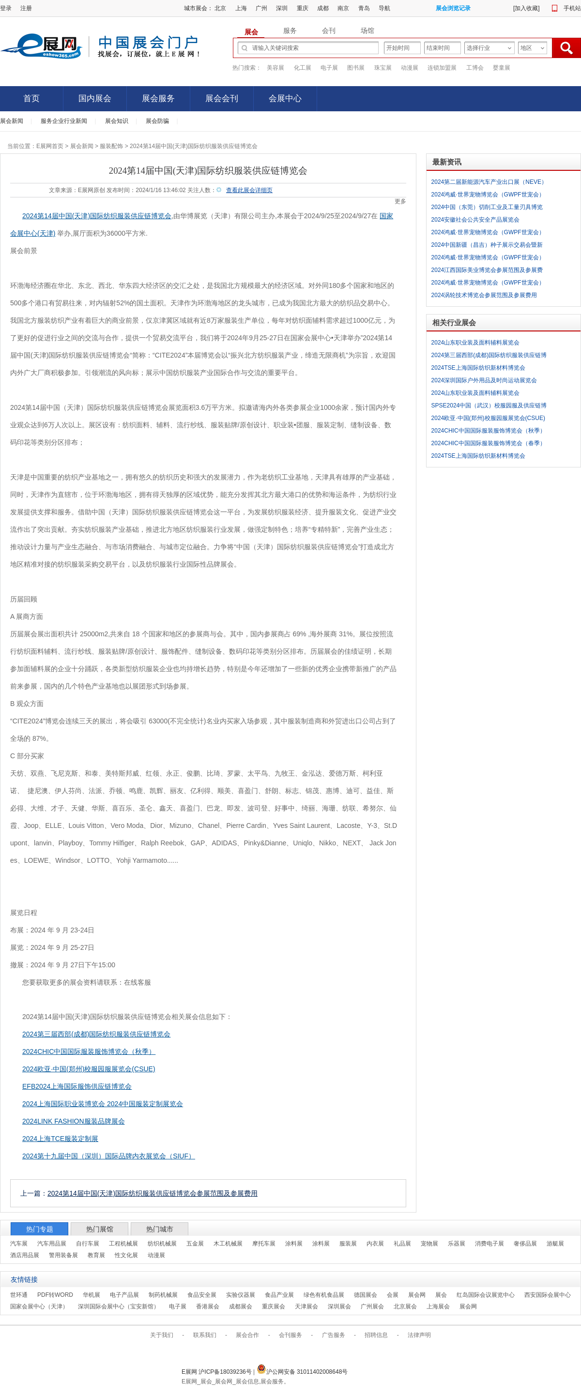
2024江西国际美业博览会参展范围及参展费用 (487, 271)
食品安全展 (201, 1294)
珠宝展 (383, 67)
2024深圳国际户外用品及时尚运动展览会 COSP (484, 382)
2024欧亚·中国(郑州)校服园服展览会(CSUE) (88, 1069)
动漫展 (409, 67)
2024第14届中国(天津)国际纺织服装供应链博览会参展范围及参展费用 (152, 1193)
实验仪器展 (240, 1294)
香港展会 (207, 1306)
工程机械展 (123, 1243)
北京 (220, 8)
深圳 (282, 8)
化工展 (302, 67)
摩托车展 (263, 1243)
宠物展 (429, 1243)
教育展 (96, 1255)
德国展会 (365, 1294)
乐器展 (456, 1243)
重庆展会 (273, 1306)
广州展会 (372, 1306)
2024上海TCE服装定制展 (60, 1138)
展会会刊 (221, 98)
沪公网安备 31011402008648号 (302, 1371)
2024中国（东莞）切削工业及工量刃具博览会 (487, 208)
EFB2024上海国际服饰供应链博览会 (77, 1086)
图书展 (356, 67)
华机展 (91, 1294)
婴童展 (501, 67)
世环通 (19, 1294)
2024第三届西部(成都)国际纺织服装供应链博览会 (96, 1034)
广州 (261, 8)
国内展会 (94, 98)
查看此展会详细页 (249, 190)
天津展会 (306, 1306)
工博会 (475, 67)
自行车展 (87, 1243)
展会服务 (158, 98)
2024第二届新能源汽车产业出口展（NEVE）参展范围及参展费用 (489, 183)
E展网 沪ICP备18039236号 (217, 1371)
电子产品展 (124, 1294)
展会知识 (116, 121)
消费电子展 (489, 1243)
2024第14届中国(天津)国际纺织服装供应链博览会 (96, 216)
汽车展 (19, 1243)
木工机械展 (228, 1243)
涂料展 (294, 1243)
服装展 (348, 1243)
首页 (31, 98)
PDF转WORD (55, 1294)
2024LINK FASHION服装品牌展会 (73, 1121)
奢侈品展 (525, 1243)
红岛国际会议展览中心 (486, 1294)
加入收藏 (526, 8)
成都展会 (240, 1306)
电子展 (329, 67)
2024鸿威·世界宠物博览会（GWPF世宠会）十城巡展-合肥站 (488, 234)
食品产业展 (279, 1294)
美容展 (275, 67)
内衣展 (375, 1243)
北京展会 (405, 1306)
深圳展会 (339, 1306)
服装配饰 (111, 146)
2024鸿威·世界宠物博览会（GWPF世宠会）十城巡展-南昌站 (488, 284)
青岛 (364, 8)
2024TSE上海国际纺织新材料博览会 (478, 367)
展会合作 (247, 1335)
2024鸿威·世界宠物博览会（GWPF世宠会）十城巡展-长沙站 (488, 259)
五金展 (195, 1243)
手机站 (572, 8)
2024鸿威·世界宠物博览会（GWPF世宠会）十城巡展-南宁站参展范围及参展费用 (488, 196)
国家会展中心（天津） (39, 1306)
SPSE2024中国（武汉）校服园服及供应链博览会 (489, 407)
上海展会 (438, 1306)
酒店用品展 (24, 1255)
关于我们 (161, 1335)
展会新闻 (11, 121)
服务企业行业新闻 (64, 121)
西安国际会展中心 (547, 1294)
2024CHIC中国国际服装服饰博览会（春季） (488, 443)
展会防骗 (157, 121)
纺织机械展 (162, 1243)
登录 (6, 8)
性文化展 (126, 1255)
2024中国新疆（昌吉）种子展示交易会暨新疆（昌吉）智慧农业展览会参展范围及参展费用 (489, 246)
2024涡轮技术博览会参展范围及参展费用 (484, 295)
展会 (441, 1294)
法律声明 (419, 1335)
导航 (384, 8)
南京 (343, 8)
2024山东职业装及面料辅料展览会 (475, 342)
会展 (392, 1294)
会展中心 (285, 98)
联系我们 (204, 1335)
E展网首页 (49, 146)
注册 (26, 8)
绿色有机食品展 (324, 1294)
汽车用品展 (51, 1243)
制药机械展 (163, 1294)
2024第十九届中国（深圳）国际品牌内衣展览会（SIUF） (108, 1156)
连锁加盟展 (442, 67)
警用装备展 (63, 1255)
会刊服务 (290, 1335)
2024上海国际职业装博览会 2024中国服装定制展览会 (102, 1104)
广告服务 (333, 1335)
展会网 (417, 1294)
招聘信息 (376, 1335)
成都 (323, 8)
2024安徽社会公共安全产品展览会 (475, 219)
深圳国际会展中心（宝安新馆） (118, 1306)
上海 (241, 8)
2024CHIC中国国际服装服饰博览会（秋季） (88, 1051)
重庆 (302, 8)
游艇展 (555, 1243)
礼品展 (402, 1243)
